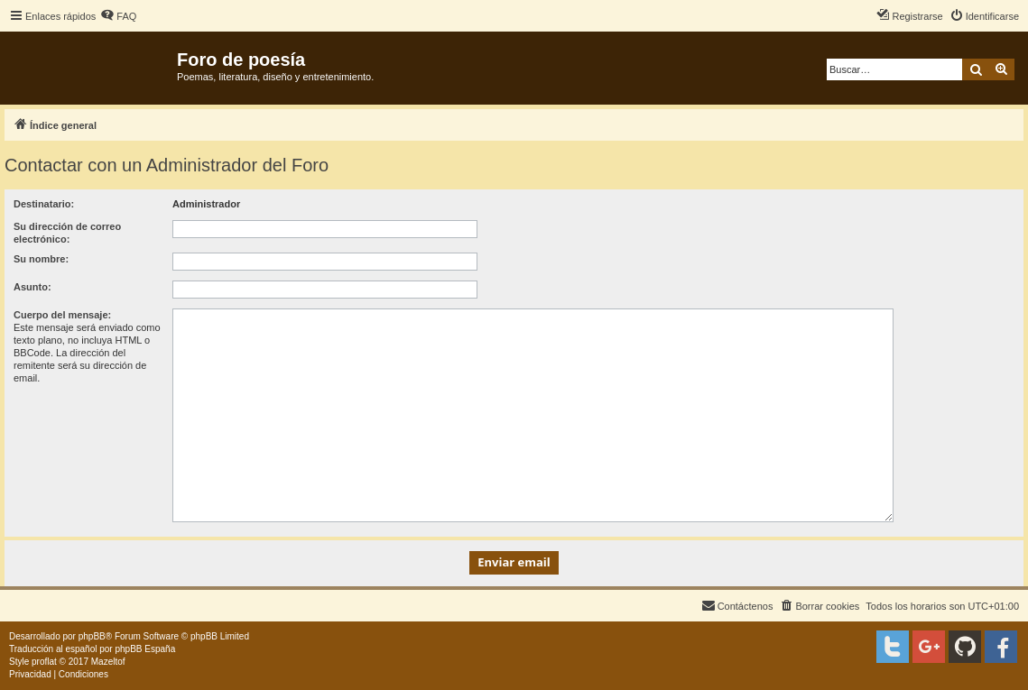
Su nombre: (41, 258)
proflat (44, 662)
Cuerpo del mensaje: (62, 314)
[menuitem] (118, 16)
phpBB (92, 636)
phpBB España (145, 649)
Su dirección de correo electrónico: (67, 232)
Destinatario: (44, 203)
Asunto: (32, 286)
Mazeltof (108, 662)
